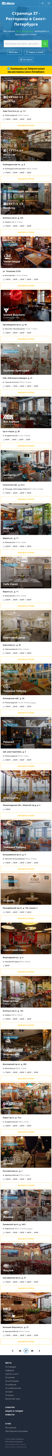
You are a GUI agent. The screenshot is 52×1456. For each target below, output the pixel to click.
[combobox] (26, 43)
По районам (10, 1384)
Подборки (9, 1370)
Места (8, 1363)
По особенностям (13, 1388)
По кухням (9, 1377)
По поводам (10, 1367)
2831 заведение (24, 31)
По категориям (12, 1381)
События (10, 1407)
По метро (9, 1395)
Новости (10, 1414)
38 (32, 1350)
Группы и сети (11, 1374)
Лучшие (8, 1391)
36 (20, 1350)
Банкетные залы (12, 1398)
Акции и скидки (14, 1411)
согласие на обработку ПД (17, 1447)
